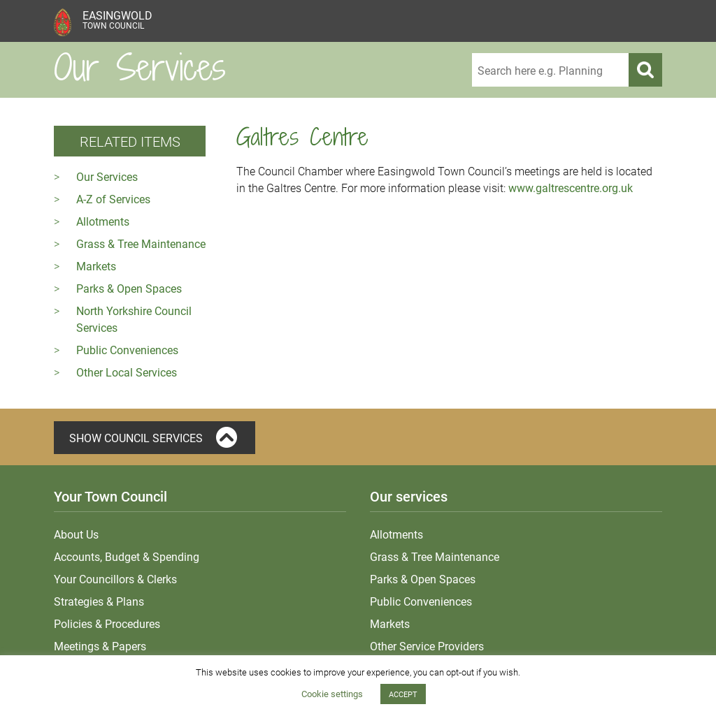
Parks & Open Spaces (129, 288)
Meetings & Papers (100, 645)
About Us (76, 534)
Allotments (102, 221)
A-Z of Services (113, 198)
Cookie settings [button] (332, 693)
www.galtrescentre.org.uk (570, 187)
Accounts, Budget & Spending (126, 556)
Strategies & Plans (99, 601)
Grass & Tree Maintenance (141, 243)
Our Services (107, 176)
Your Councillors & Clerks (115, 578)
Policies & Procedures (107, 623)
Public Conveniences (127, 349)
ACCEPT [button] (403, 694)
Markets (96, 265)
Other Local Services (126, 372)
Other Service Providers (427, 645)
